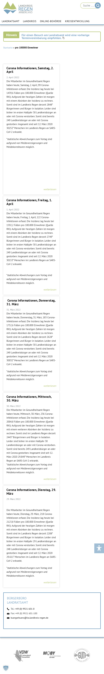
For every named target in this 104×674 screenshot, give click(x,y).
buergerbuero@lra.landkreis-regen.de (29, 458)
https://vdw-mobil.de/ (22, 496)
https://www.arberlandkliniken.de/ (22, 525)
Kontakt (54, 608)
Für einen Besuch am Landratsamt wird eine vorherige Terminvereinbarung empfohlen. (55, 36)
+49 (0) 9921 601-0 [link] (56, 602)
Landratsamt (10, 21)
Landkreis (29, 21)
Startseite (8, 47)
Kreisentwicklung (77, 21)
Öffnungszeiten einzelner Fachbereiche (50, 645)
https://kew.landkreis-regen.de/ (82, 525)
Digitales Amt (62, 651)
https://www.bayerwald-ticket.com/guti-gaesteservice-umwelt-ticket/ (82, 496)
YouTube (53, 651)
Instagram (34, 651)
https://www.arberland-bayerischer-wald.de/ (52, 525)
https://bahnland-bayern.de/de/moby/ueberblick (52, 496)
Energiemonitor (71, 651)
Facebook (43, 651)
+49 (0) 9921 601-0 (25, 450)
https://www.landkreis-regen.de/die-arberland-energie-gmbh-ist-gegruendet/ (52, 555)
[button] (6, 668)
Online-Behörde (51, 21)
